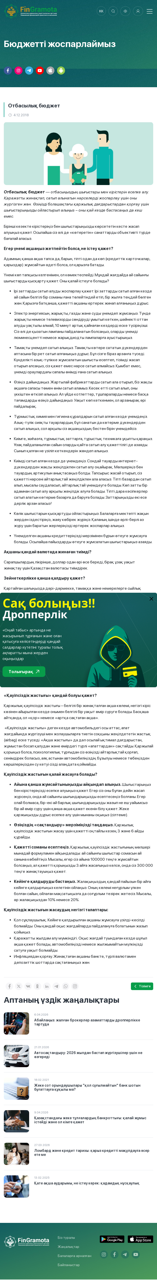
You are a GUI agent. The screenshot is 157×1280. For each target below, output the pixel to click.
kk (100, 11)
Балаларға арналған (74, 1256)
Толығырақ (24, 671)
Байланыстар (69, 1265)
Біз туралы (66, 1238)
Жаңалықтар (68, 1247)
